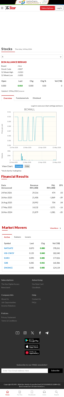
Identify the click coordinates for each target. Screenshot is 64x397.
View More (56, 228)
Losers (28, 237)
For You (19, 393)
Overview (7, 98)
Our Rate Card (37, 284)
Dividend (37, 98)
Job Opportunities (8, 302)
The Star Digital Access (10, 284)
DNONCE (8, 268)
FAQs (34, 302)
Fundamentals (22, 98)
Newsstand (5, 287)
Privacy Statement (8, 317)
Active (7, 237)
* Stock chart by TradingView (11, 171)
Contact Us (36, 299)
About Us (5, 299)
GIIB (6, 263)
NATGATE (8, 248)
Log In (59, 8)
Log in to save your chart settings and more (47, 106)
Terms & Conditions (9, 321)
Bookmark (32, 393)
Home (7, 393)
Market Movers (14, 227)
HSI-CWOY (9, 253)
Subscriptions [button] (47, 8)
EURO (7, 258)
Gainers (17, 237)
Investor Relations (8, 306)
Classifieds (36, 287)
